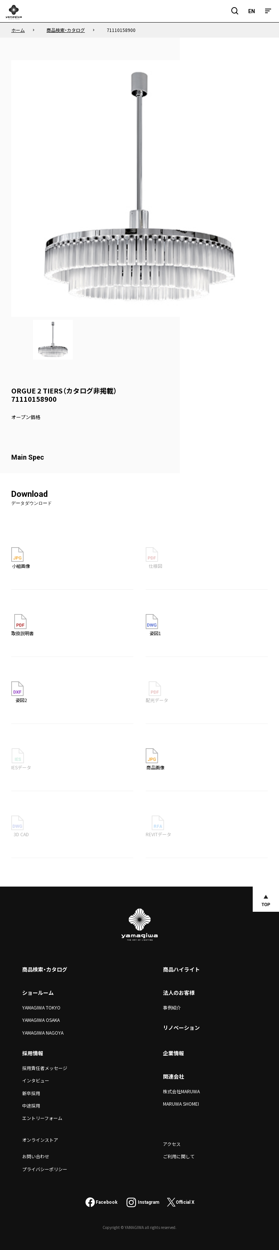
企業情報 (173, 1053)
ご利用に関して (179, 1156)
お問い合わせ (35, 1156)
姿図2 (19, 692)
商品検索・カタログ (44, 969)
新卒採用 (31, 1093)
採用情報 (32, 1053)
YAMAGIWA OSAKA (41, 1020)
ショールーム (38, 992)
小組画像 (20, 558)
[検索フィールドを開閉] (235, 11)
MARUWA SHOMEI (181, 1103)
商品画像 (155, 759)
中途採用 (31, 1105)
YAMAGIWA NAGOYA (42, 1032)
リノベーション (181, 1027)
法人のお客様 (179, 992)
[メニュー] (268, 11)
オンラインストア (40, 1140)
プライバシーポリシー (44, 1169)
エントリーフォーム (42, 1118)
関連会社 (173, 1076)
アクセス (172, 1144)
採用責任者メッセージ (44, 1068)
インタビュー (35, 1080)
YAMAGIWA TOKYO (41, 1007)
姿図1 (153, 625)
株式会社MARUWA (181, 1091)
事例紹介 (172, 1007)
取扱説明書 (22, 625)
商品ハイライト (181, 969)
